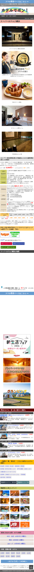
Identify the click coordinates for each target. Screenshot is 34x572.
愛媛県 (13, 556)
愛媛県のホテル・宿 (10, 14)
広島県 (23, 553)
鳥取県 (7, 553)
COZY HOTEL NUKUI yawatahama (18, 434)
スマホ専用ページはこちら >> (17, 2)
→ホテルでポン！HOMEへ (17, 561)
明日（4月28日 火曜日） (17, 540)
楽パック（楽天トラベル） (8, 247)
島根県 (13, 553)
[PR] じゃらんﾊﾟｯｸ (24, 527)
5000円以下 (14, 504)
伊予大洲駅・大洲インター (24, 469)
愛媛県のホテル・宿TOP (8, 482)
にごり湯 (4, 512)
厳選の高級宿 (24, 496)
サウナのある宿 (14, 512)
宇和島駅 (23, 474)
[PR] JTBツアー (14, 527)
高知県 (18, 556)
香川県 (7, 556)
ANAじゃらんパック (18, 243)
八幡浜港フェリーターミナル (8, 471)
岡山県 (18, 553)
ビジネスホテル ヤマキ (14, 452)
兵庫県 (2, 553)
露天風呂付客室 (4, 496)
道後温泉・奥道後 (19, 466)
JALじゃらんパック (6, 243)
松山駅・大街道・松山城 (6, 466)
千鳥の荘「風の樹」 (13, 443)
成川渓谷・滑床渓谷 (5, 477)
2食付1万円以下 (4, 504)
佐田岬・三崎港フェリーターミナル (9, 474)
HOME (2, 14)
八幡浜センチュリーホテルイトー (16, 415)
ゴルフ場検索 (4, 527)
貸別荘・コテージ (14, 520)
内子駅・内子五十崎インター (8, 469)
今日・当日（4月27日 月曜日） (17, 536)
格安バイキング (24, 504)
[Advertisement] (17, 315)
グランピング (24, 512)
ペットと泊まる (4, 520)
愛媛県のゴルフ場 (23, 482)
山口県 (28, 553)
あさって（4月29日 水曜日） (17, 543)
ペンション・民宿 (24, 520)
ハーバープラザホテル (13, 425)
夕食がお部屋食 (14, 496)
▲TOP (31, 567)
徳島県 (2, 556)
